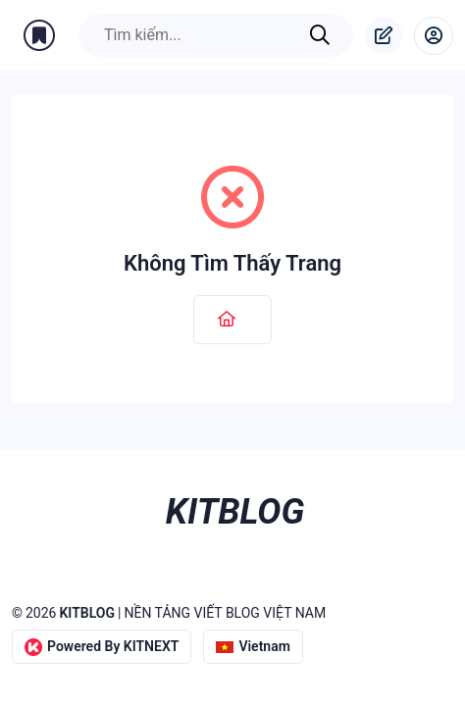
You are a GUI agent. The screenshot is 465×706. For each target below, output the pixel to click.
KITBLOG (87, 613)
